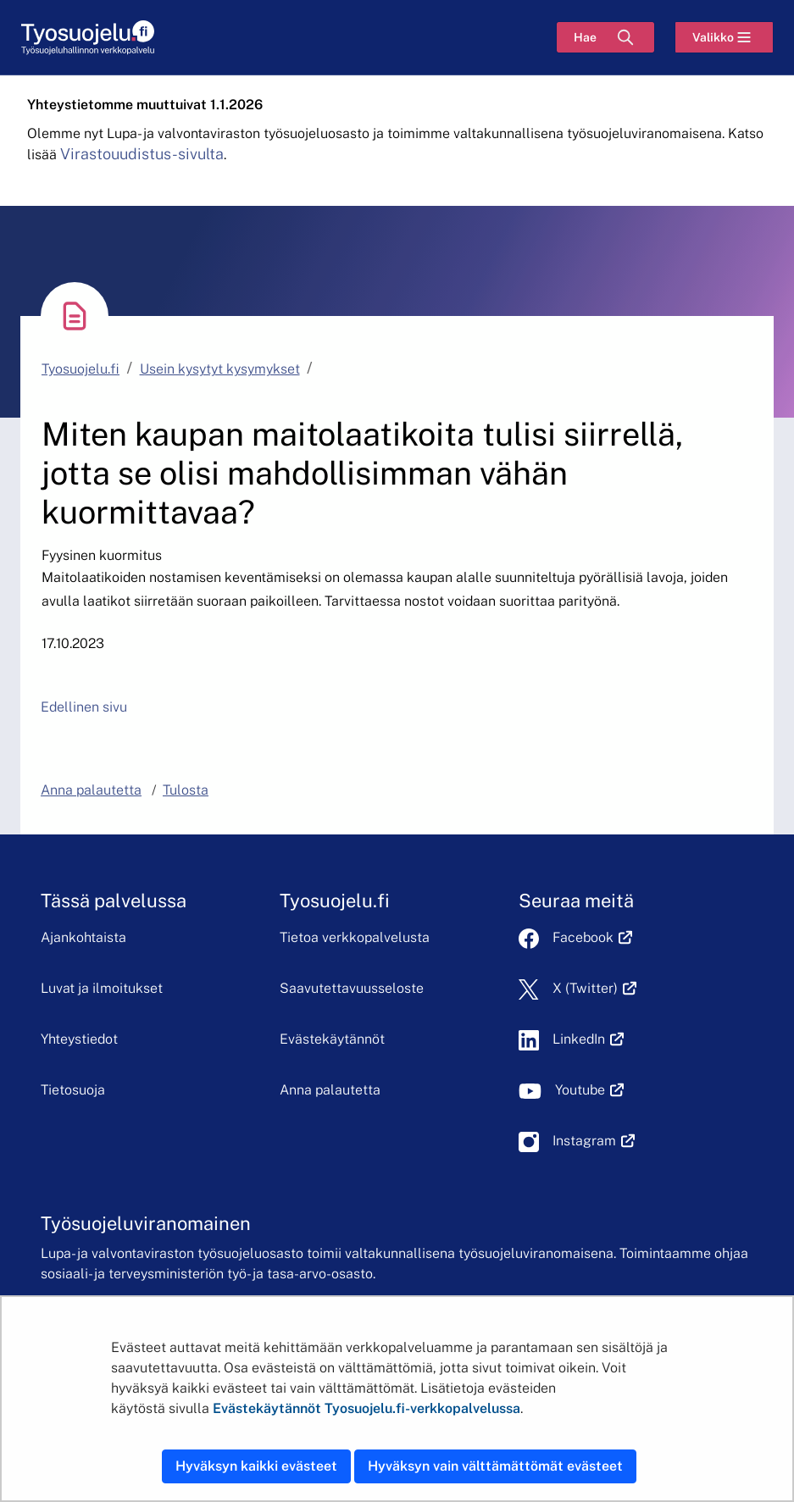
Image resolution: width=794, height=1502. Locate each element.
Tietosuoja (73, 1090)
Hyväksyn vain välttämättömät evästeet (495, 1466)
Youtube (589, 1090)
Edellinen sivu (84, 707)
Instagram (593, 1141)
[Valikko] (724, 37)
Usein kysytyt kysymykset (220, 369)
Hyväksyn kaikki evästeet (256, 1466)
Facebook (592, 937)
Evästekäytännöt (332, 1039)
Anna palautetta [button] (91, 790)
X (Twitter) (594, 988)
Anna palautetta (330, 1090)
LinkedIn (588, 1039)
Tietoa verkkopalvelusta (355, 937)
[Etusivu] (87, 37)
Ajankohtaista (83, 937)
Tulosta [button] (185, 790)
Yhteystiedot (79, 1039)
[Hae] (605, 37)
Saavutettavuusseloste (352, 988)
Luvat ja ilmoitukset (102, 988)
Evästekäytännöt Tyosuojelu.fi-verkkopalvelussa (366, 1408)
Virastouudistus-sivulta (142, 154)
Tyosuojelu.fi (80, 369)
